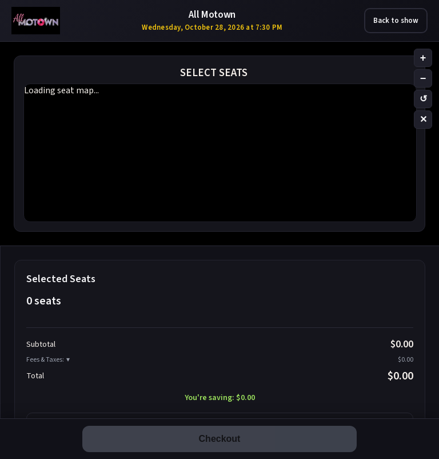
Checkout (220, 439)
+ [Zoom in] (423, 58)
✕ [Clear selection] (423, 119)
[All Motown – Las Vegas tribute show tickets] (35, 20)
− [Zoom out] (423, 78)
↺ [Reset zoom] (423, 99)
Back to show (395, 20)
